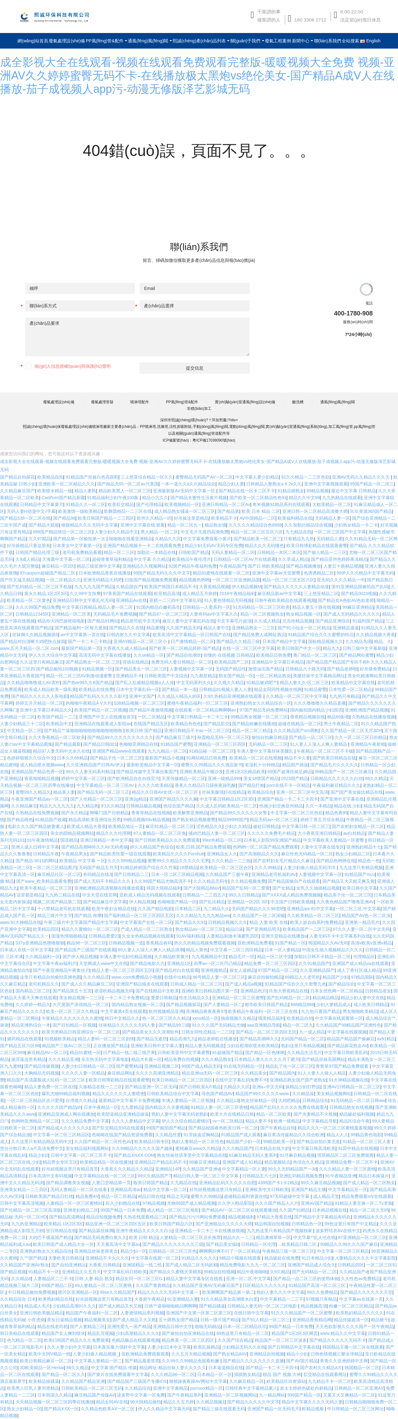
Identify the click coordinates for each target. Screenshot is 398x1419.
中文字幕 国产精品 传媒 (114, 1367)
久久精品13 (227, 1100)
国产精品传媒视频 (41, 1066)
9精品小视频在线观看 (240, 1258)
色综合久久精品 (308, 1162)
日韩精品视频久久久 (227, 922)
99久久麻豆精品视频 (320, 1182)
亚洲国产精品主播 (308, 1189)
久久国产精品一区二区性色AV (103, 1141)
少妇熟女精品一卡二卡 (356, 525)
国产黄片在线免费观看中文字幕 (117, 1374)
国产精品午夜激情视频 (151, 709)
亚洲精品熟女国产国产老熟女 (298, 1079)
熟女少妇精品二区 (353, 853)
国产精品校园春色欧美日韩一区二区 (223, 1127)
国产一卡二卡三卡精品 (89, 641)
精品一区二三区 (119, 552)
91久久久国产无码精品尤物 (218, 1025)
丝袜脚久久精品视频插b (35, 634)
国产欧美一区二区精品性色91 (258, 497)
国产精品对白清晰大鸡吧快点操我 (32, 641)
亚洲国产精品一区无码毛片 (273, 1408)
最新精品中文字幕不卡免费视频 (129, 1100)
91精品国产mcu (360, 874)
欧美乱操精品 (206, 1347)
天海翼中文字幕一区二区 (66, 559)
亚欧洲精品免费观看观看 (145, 1353)
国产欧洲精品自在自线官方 (133, 778)
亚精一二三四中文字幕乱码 (175, 600)
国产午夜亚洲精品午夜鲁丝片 (61, 970)
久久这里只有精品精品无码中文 (41, 1141)
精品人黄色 (197, 949)
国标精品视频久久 (325, 641)
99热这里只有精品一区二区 (242, 1333)
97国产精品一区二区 (278, 970)
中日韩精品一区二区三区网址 (355, 1408)
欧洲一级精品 (287, 1121)
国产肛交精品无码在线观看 (118, 1127)
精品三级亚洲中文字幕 (98, 566)
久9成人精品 (28, 559)
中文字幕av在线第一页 (361, 1299)
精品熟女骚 (215, 525)
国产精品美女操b (222, 1244)
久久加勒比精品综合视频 (308, 525)
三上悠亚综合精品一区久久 (147, 477)
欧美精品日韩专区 (151, 1141)
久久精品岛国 (358, 641)
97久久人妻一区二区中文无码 (361, 929)
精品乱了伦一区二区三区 (289, 1066)
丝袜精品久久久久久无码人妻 (127, 1025)
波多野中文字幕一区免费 (141, 1395)
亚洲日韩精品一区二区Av (226, 504)
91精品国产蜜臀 (176, 744)
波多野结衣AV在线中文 (338, 1230)
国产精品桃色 (20, 819)
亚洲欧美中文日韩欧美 (267, 1189)
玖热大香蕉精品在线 (288, 990)
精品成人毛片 (37, 1305)
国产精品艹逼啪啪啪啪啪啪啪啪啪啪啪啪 (83, 730)
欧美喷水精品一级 (54, 490)
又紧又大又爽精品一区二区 (349, 1395)
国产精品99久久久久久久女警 (239, 812)
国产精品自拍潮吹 (183, 655)
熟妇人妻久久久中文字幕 (280, 1292)
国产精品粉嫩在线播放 (253, 723)
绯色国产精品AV (217, 1093)
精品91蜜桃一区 (85, 1052)
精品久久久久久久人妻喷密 (118, 1093)
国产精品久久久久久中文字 (253, 1401)
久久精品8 (21, 1278)
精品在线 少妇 (347, 805)
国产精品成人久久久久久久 (63, 1127)
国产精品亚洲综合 (332, 620)
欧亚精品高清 (167, 593)
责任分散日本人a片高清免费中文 (31, 1148)
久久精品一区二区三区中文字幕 (296, 696)
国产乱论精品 (212, 901)
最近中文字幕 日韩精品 (353, 490)
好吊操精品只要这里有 (28, 545)
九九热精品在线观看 (341, 497)
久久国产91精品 (294, 1210)
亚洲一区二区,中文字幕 (248, 1278)
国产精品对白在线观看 (177, 970)
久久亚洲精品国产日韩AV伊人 (95, 764)
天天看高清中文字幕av (118, 1244)
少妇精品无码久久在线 (244, 1347)
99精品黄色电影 (366, 1134)
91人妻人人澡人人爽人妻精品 (319, 744)
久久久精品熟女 (216, 1059)
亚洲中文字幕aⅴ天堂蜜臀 (277, 572)
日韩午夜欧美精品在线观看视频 (285, 600)
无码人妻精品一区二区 (233, 552)
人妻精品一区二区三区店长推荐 (190, 1237)
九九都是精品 (203, 675)
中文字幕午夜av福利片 (55, 963)
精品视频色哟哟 (194, 579)
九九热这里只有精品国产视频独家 (280, 1230)
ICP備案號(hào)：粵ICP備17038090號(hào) (199, 440)
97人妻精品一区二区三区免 (159, 833)
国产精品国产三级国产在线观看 (85, 949)
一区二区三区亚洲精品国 (236, 579)
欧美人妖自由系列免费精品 (316, 922)
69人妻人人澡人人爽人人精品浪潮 (151, 949)
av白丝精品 (354, 833)
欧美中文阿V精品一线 (50, 1353)
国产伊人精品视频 (79, 956)
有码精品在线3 (97, 874)
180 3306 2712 (310, 19)
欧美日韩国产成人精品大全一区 (63, 1244)
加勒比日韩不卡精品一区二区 (322, 956)
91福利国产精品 (367, 620)
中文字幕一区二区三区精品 (343, 1251)
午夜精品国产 (232, 566)
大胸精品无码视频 (41, 1073)
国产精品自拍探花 (17, 477)
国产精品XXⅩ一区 (61, 1408)
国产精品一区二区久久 (63, 1374)
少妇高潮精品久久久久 (138, 1333)
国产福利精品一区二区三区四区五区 (139, 915)
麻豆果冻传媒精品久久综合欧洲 (293, 1134)
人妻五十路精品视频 (343, 566)
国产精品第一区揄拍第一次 (80, 538)
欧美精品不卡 (224, 518)
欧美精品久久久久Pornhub (178, 853)
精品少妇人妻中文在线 (362, 997)
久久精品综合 (138, 1388)
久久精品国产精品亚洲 (83, 1381)
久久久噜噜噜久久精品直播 (320, 703)
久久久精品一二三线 (231, 860)
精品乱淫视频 (100, 1333)
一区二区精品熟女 (273, 675)
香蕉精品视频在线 (307, 716)
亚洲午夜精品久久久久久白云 (144, 1230)
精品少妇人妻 (231, 483)
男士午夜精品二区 (341, 723)
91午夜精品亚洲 (340, 1175)
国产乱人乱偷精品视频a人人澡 (144, 682)
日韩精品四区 (351, 1264)
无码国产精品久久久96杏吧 (258, 908)
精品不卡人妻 (297, 757)
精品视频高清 (314, 1305)
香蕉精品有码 (159, 942)
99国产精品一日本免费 (122, 1210)
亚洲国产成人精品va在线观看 (360, 963)
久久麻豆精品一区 (246, 1381)
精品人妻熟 (85, 490)
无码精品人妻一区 (332, 518)
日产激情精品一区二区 (192, 641)
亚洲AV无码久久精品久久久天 (361, 477)
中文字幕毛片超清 (234, 620)
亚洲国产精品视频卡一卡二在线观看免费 (143, 545)
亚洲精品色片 (253, 990)
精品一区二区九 (298, 1025)
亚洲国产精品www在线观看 (118, 751)
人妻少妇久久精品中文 (116, 531)
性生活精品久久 (194, 997)
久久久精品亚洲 (63, 1059)
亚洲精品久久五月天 (81, 1271)
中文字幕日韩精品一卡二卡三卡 (197, 716)
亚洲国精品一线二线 (143, 1264)
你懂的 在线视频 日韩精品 (228, 655)
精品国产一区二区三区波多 (281, 1340)
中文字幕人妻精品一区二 (98, 1360)
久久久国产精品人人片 (276, 1203)
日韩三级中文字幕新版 (364, 648)
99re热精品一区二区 (222, 840)
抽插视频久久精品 (238, 1018)
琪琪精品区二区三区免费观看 (345, 1155)
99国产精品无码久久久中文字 (162, 572)
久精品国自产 (129, 586)
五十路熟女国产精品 (178, 1319)
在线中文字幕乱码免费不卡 (241, 1079)
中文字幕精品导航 (319, 1121)
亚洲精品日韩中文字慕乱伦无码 (83, 600)
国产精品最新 (68, 744)
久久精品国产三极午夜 (227, 874)
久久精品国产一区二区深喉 (259, 915)
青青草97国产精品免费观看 (342, 1066)
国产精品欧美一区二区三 (257, 538)
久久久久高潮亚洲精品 (157, 1073)
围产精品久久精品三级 (238, 641)
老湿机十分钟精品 (262, 764)
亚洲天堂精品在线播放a (284, 936)
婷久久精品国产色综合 (152, 846)
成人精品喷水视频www (42, 764)
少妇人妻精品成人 (333, 1004)
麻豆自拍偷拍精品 (265, 977)
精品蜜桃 (155, 627)
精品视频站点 (277, 1162)
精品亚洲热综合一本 (30, 1025)
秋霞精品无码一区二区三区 (223, 737)
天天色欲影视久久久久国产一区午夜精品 (354, 1326)
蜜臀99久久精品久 (33, 792)
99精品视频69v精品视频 (146, 819)
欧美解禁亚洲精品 (190, 812)
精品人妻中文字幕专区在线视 (195, 1278)
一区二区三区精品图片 (54, 867)
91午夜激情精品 (42, 840)
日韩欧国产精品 (193, 552)
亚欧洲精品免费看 (255, 942)
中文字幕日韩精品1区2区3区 (227, 799)
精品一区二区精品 (118, 1196)
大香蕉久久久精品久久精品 (126, 1168)
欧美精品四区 (46, 929)
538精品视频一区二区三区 (139, 703)
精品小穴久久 (155, 497)
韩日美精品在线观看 (19, 1333)
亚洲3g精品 (136, 799)
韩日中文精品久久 (122, 1018)
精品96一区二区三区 (86, 942)
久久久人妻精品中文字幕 (136, 1121)
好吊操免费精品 (375, 668)
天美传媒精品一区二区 (183, 778)
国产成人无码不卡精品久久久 (103, 881)
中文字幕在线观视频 (347, 1031)
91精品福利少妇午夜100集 (113, 497)
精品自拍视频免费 (103, 1216)
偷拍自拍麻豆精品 (269, 737)
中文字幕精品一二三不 (281, 1299)
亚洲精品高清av (125, 1189)
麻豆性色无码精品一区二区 (307, 853)
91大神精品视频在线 (348, 1079)
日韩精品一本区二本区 (279, 552)
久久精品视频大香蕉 (375, 634)
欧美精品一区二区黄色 (28, 600)
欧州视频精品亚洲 (166, 1011)
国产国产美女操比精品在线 (357, 792)
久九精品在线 (183, 1182)
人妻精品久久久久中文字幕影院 (365, 1258)
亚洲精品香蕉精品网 (311, 1319)
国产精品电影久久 (147, 963)
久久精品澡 (303, 1093)
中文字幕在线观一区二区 (155, 1258)
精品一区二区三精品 (251, 730)
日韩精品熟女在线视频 (351, 1107)
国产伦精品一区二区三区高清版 (30, 1210)
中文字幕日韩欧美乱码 (346, 1052)
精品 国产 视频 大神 (282, 1374)
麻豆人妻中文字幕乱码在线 (188, 620)
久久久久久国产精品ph (59, 1107)
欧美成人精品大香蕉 (86, 826)
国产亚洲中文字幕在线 (342, 799)
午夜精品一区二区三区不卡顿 (325, 751)
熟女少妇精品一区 (24, 1408)
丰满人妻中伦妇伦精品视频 (126, 956)
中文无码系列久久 (193, 682)
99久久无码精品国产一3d (292, 1168)
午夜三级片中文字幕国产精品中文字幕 (81, 922)
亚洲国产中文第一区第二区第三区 (198, 1312)
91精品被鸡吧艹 (261, 682)
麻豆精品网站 (120, 1073)
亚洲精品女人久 (222, 853)
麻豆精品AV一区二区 (47, 1052)
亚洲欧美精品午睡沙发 (201, 771)
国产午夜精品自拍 (277, 1127)
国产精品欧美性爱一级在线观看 (120, 853)
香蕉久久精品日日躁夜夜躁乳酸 (205, 785)
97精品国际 (362, 977)
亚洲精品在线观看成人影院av (102, 723)
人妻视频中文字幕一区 (191, 668)
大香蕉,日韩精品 (104, 1264)
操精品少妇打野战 (302, 1086)
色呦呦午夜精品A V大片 (89, 703)
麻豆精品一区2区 (58, 566)
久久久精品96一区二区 (173, 1374)
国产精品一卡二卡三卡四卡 (272, 1367)
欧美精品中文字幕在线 (353, 682)
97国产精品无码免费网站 (263, 709)
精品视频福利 (241, 1216)
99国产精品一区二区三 (372, 483)
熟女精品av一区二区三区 (199, 929)
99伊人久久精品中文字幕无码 (365, 572)
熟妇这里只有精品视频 (303, 1045)
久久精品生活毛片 (304, 1052)
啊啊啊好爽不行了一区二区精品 (229, 1251)
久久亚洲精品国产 (317, 970)
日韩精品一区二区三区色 (173, 1251)
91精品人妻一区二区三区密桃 (219, 1107)
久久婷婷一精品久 (33, 1004)
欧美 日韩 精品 (143, 1237)
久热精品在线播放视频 (373, 716)
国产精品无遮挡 (152, 1038)
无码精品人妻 (330, 538)
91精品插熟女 (291, 490)
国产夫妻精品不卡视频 (315, 1114)
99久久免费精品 (322, 1292)
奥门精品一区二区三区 (315, 655)
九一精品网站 (272, 1395)
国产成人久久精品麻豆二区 (87, 983)
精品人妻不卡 (258, 1121)
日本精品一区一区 (214, 1374)
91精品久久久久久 (199, 1258)
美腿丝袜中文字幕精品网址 (319, 675)
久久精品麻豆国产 (17, 490)
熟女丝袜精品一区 (258, 1100)
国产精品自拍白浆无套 (318, 1141)
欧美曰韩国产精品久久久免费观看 (76, 1340)
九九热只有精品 (344, 696)
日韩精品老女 (378, 990)
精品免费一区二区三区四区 (270, 963)
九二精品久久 (216, 908)
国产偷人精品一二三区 (324, 552)
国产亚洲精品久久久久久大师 (224, 1223)
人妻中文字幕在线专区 (322, 846)
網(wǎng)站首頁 (37, 40)
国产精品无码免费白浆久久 (100, 1237)
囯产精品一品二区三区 (310, 737)
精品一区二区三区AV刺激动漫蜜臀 (80, 675)
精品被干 (379, 1319)
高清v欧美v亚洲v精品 (371, 942)
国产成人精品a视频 (243, 983)
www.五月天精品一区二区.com (29, 648)
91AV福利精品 (190, 936)
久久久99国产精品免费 (38, 607)
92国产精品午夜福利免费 (193, 566)
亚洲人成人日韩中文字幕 (35, 846)
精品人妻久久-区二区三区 (304, 682)
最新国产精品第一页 (80, 648)
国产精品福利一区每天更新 (81, 627)
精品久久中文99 (304, 497)
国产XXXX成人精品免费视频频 (291, 894)
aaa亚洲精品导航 (263, 1025)
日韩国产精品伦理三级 (38, 552)
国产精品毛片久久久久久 (334, 764)
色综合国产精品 (178, 805)
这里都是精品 (29, 894)
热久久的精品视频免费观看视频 (204, 942)
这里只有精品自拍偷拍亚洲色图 (50, 977)
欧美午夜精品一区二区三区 (46, 888)
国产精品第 (228, 511)
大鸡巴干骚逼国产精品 (50, 1237)
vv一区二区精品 (227, 1121)
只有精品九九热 (299, 538)
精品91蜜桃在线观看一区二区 (221, 572)
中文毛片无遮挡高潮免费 (205, 531)
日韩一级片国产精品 (219, 1319)
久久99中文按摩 (85, 593)
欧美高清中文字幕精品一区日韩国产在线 (192, 634)
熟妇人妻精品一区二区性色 (198, 1141)
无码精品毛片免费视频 (115, 614)
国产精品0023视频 (359, 593)
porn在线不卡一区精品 (288, 785)
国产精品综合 (341, 983)
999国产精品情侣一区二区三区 (62, 531)
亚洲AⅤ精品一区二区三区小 (140, 641)
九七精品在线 (298, 531)
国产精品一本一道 (179, 689)
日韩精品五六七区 (259, 1175)
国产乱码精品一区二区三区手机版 (39, 586)
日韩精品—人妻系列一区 (206, 607)
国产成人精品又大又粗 (134, 1319)
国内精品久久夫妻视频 (166, 1107)
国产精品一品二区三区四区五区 (266, 1031)
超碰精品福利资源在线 (245, 1196)
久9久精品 (280, 1271)
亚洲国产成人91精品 (242, 1162)
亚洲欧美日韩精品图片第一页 (210, 990)
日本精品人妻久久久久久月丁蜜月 (266, 1059)
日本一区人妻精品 (282, 949)
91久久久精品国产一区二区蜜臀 (302, 1312)
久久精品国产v (353, 1271)
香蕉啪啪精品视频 (41, 778)
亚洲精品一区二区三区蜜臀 (238, 997)
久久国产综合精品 (235, 1340)
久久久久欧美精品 (155, 785)
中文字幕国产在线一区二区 (146, 922)
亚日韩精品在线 (61, 1230)
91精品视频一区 (97, 668)
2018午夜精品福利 (237, 593)
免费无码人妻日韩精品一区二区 (181, 662)
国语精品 (69, 840)
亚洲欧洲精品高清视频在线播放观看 (109, 888)
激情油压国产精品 (265, 668)
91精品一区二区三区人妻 (367, 1141)
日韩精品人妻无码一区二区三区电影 (262, 1305)
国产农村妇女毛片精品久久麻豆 (283, 860)
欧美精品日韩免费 (273, 655)
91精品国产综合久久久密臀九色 (295, 983)
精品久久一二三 (238, 1237)
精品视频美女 (97, 1319)
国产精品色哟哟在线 (335, 860)
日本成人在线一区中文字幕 (26, 949)
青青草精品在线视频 (150, 812)
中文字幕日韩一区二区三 (306, 826)
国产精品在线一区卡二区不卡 (247, 490)
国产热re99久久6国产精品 (87, 682)
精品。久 (382, 641)
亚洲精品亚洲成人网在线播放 (66, 1114)
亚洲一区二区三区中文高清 (302, 792)
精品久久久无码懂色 (264, 545)
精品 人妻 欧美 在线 (268, 922)
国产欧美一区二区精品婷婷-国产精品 (184, 648)
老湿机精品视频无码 (113, 990)
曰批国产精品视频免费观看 (151, 579)
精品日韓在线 (151, 1196)
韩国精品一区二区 (362, 1367)
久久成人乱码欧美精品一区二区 (226, 805)
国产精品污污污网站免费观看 (197, 1216)
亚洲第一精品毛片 (362, 922)
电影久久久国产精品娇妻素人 (36, 826)
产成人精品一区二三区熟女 (147, 929)
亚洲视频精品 (214, 970)
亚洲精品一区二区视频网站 (230, 1395)
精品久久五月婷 (178, 1401)
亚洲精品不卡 (129, 675)
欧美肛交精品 (121, 504)
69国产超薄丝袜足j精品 (289, 771)
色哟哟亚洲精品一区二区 (35, 1121)
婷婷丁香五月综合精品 (322, 819)
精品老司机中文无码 (140, 620)
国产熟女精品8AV (230, 1353)
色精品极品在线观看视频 (136, 1340)
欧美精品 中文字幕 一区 (82, 860)
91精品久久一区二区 (85, 504)
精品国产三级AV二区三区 (66, 1045)
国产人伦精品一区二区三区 (96, 799)
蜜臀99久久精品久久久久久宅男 (178, 860)
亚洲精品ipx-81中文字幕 (310, 908)
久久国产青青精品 (153, 1285)
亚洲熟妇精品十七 (363, 846)
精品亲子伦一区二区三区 (348, 894)
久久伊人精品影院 (235, 1203)
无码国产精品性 (230, 668)
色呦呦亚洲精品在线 (138, 744)
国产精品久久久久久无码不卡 (337, 1340)
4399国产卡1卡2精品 (278, 1182)
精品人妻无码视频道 (204, 1045)
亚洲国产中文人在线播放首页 (107, 716)
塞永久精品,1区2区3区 (45, 593)
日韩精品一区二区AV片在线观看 (245, 559)
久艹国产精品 (33, 1258)
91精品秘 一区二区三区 (211, 751)
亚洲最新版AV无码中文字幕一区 (184, 490)
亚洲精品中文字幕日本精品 (278, 662)
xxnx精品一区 (205, 1018)
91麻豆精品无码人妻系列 (253, 1155)
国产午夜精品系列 (184, 1395)
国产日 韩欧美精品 (266, 566)
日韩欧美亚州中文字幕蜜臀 (184, 1052)
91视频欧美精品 (60, 1038)
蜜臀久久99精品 (206, 1196)
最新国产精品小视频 (164, 757)
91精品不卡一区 (44, 1271)
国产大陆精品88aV (201, 888)
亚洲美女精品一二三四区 (24, 1189)
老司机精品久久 (44, 983)
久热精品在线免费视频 (37, 812)
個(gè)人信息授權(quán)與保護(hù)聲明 (72, 366)
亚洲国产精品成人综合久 (312, 1264)
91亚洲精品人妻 (182, 1299)
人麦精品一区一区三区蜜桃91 (74, 1203)
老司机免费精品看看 (82, 552)
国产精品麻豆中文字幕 (105, 901)
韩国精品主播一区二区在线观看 (352, 1347)
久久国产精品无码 (183, 627)
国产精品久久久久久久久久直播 (253, 1360)
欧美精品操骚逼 (44, 1381)
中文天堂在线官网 (99, 894)
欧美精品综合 (261, 792)
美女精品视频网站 (334, 1093)
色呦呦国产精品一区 (177, 901)
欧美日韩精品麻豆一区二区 (46, 1360)
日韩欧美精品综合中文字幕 (173, 1093)
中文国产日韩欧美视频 (292, 901)
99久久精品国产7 (154, 1175)
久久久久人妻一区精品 (83, 1073)
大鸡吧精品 (289, 1100)
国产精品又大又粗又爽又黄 (348, 881)
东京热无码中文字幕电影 (105, 1059)
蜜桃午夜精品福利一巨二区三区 (197, 703)
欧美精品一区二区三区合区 (226, 867)
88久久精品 (376, 778)
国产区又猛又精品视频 (22, 579)
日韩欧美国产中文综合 (166, 675)
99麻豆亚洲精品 (357, 607)
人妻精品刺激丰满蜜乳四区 (232, 936)
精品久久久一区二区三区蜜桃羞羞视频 (335, 1127)
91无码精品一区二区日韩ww (358, 1100)
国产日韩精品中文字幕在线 (294, 1347)
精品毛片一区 (242, 956)
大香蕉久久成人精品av (125, 648)
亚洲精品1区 (179, 963)
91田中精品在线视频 (357, 1148)
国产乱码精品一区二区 (288, 997)
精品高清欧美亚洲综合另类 (94, 819)
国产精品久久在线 (126, 627)
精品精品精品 (325, 997)
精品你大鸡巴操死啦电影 (61, 620)
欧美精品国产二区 (231, 662)
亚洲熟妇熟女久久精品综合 (46, 1251)
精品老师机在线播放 (217, 1038)
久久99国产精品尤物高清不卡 (162, 881)
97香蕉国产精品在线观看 (127, 593)
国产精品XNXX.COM (134, 1155)
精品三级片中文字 (54, 915)
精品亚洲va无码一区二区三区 (210, 1073)
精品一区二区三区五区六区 (257, 531)
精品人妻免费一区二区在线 (50, 1086)
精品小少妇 (297, 1353)
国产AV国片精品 (302, 1360)
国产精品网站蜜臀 (356, 655)
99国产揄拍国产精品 (166, 1127)
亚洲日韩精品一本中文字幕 (106, 840)
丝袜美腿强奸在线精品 (223, 792)
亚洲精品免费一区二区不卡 (352, 1162)
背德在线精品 (136, 662)
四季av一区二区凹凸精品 (218, 963)
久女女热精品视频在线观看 (148, 936)
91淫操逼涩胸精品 (201, 1134)
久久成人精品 (267, 620)
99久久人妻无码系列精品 (90, 771)
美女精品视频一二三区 (81, 997)
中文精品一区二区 (24, 730)
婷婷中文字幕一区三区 (83, 778)
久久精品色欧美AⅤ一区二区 (108, 1408)
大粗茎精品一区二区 (331, 504)
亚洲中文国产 (142, 696)
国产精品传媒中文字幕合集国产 (146, 771)
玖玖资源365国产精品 (371, 511)
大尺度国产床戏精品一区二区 (81, 1004)
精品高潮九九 (182, 1038)
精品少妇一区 (133, 1251)
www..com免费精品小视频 (137, 977)
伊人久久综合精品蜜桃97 (186, 1121)
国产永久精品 (74, 812)
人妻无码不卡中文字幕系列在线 (339, 936)
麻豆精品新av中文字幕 (279, 593)
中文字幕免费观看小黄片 (207, 538)
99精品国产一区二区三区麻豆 (343, 771)
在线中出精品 (177, 977)
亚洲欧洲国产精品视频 (366, 709)
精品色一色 (369, 860)
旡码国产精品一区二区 (302, 1038)
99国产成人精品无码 (201, 1066)
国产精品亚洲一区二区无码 (151, 1086)
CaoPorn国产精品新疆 (63, 497)
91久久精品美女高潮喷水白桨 (229, 1299)
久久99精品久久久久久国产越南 (142, 1148)
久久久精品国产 (237, 1148)
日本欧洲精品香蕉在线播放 (105, 572)
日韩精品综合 (315, 1100)
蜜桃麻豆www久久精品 (197, 1148)
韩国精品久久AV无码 (328, 942)
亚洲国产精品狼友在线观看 (142, 983)
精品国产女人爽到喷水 (63, 1333)
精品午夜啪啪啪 (252, 1271)
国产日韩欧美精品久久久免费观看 (167, 840)
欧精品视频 (313, 1408)
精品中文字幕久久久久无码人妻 (312, 1401)
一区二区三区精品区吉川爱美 (35, 1100)
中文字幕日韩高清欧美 (314, 1148)
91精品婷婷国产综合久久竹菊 (149, 867)
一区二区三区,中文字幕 (358, 908)
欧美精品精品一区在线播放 (106, 1162)
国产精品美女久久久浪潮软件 (150, 1031)
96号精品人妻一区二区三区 (218, 977)
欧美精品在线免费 (96, 689)
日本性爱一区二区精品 (350, 689)
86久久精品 (77, 1367)
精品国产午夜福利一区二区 (92, 1312)
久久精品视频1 (210, 1401)
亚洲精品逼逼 (346, 627)
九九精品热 (88, 805)
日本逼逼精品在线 (225, 1367)
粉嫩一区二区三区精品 (351, 1305)
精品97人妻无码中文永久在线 (61, 751)
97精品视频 (153, 1203)
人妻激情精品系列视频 (142, 1312)
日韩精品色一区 (307, 1223)
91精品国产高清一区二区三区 (318, 1285)
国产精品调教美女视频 (68, 1182)
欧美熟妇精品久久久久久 (360, 1312)
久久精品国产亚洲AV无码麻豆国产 (206, 1285)
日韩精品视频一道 (126, 942)
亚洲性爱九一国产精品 (129, 1326)
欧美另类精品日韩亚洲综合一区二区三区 (81, 1031)
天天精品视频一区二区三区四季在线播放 (55, 1401)
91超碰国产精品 (227, 1052)
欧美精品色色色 (186, 723)
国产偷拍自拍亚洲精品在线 (188, 1333)
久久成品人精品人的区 (179, 696)
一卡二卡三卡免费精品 (126, 997)
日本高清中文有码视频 (50, 1175)
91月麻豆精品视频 (297, 1155)
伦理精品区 (364, 956)
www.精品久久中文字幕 (342, 1333)
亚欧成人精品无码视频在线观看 (149, 894)
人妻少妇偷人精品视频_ (96, 1353)
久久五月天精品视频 (191, 1353)
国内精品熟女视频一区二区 (138, 1004)
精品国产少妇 (335, 977)
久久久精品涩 (96, 977)
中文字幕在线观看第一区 (339, 1018)
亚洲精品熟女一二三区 (253, 627)
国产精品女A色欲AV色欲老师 (346, 600)
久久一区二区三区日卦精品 (361, 737)
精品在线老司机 (52, 1326)
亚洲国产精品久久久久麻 (173, 799)
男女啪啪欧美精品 (360, 1011)
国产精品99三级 (174, 1025)
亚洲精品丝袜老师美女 (96, 1251)
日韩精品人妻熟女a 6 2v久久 (274, 483)
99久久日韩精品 (244, 894)
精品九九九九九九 (56, 805)
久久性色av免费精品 (360, 1278)
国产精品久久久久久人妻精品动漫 (296, 586)
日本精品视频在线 (329, 1210)
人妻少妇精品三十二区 (22, 723)
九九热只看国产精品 (320, 1011)
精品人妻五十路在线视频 (316, 607)
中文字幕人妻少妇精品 (257, 477)
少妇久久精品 (238, 826)
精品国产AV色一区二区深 (366, 915)
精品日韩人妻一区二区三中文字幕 (206, 1175)
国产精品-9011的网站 (36, 860)
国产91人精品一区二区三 (266, 1319)
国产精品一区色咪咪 (265, 1052)
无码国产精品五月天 (98, 867)
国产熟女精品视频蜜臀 (193, 819)
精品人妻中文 (216, 627)
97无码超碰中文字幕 (290, 1196)
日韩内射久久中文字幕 (128, 634)
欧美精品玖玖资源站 (286, 1381)
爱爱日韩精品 (164, 997)
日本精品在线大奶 (272, 1148)
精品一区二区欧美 (273, 1114)
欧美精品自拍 (50, 477)
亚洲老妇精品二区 (80, 1210)
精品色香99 (336, 812)
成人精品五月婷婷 (199, 593)
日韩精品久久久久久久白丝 (336, 778)
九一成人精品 (312, 1031)
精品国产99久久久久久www (262, 1093)
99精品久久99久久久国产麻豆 (349, 1244)
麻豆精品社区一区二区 (59, 874)
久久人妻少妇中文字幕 (68, 1347)
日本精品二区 (188, 908)
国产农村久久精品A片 (321, 1367)
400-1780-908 (353, 313)
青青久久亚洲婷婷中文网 (344, 1360)
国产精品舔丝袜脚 (96, 1230)
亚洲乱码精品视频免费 (301, 1175)
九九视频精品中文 (209, 956)
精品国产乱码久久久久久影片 (98, 696)
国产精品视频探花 (183, 1004)
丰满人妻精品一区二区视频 (188, 1100)
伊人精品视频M (246, 586)
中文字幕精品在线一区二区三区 (104, 1175)
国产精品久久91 (190, 922)
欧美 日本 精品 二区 (261, 511)
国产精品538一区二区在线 (25, 518)
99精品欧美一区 (278, 1141)
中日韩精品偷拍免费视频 (32, 1292)
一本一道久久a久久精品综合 (188, 483)
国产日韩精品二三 (131, 874)
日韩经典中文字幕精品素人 (251, 1388)
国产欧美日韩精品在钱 (334, 757)
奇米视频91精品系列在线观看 (281, 504)
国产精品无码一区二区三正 (103, 792)
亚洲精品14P (167, 1168)
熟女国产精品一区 (236, 675)
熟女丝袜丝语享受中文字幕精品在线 (192, 1155)
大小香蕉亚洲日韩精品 (319, 833)
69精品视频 (318, 490)
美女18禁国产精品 (261, 778)
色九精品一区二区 (24, 1340)
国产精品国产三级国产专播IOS (137, 1381)
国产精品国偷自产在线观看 (294, 881)
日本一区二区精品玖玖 (244, 1326)
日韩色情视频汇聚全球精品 (337, 1353)
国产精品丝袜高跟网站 (323, 1059)
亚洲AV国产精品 (316, 1203)
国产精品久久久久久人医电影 (39, 696)
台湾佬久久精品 (81, 1100)
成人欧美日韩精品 (371, 1004)
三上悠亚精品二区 (321, 593)
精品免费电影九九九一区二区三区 (252, 1264)
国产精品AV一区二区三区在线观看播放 (239, 1210)
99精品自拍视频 (219, 1271)
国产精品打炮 (251, 785)
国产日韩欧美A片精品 (200, 1086)
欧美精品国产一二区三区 (307, 929)
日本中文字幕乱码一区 (138, 689)
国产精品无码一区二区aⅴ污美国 (128, 483)
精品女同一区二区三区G (140, 1278)
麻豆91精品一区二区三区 (170, 826)
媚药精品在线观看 (24, 1038)
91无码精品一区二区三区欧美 (261, 607)
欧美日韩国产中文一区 (299, 648)
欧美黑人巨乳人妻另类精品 (33, 1388)
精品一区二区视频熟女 (262, 614)
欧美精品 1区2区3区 (63, 1223)
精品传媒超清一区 (351, 1319)
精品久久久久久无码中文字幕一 (168, 1292)
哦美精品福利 (271, 1018)
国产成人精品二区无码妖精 (191, 1264)
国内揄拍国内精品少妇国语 (316, 709)
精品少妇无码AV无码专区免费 (214, 545)
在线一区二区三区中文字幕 (248, 648)
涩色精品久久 (209, 826)
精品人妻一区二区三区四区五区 (122, 970)
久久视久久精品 (229, 682)
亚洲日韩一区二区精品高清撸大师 (315, 511)
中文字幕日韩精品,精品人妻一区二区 (98, 607)
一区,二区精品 (151, 716)
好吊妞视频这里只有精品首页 (70, 1168)
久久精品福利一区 (42, 956)
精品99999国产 (233, 819)
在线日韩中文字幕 (251, 1312)
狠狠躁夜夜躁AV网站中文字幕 (198, 1381)
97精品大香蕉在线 (274, 1216)
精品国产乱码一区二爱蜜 (246, 888)
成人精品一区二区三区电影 (173, 1210)
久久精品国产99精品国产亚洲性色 (349, 1025)
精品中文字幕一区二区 (165, 1189)
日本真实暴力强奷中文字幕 (119, 1347)
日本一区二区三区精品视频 (177, 874)
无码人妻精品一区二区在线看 (79, 1189)
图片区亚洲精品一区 (77, 1292)
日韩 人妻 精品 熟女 (94, 1278)
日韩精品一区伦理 (258, 1244)
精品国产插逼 (295, 764)
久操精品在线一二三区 (100, 1086)
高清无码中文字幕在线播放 (105, 655)
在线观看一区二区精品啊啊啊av (206, 709)
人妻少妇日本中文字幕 (169, 1347)
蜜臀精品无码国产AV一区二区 (204, 477)
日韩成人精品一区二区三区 (196, 983)
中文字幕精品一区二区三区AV (106, 785)
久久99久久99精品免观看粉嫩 (191, 1360)
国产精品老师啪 (342, 668)
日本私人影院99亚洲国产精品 (272, 840)
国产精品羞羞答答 (142, 1360)
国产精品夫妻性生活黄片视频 (198, 497)
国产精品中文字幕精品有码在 (322, 1216)
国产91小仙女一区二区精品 (304, 627)
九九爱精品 (131, 1107)
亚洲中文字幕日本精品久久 (46, 709)
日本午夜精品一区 (101, 1107)
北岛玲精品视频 (297, 620)
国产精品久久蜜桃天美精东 (175, 1271)
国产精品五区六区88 (20, 1045)
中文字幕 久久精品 (152, 559)
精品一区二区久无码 (369, 1210)
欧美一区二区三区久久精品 (72, 1011)
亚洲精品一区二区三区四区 (220, 744)
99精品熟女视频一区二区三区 (259, 716)
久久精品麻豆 (24, 805)
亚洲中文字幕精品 (170, 1388)
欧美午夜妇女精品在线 (113, 908)
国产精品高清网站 (66, 1216)
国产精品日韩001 (100, 744)
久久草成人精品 (293, 559)
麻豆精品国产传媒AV (94, 1395)
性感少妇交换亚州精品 (281, 805)
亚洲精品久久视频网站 (144, 566)
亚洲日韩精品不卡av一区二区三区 (197, 730)
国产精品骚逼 (212, 1305)
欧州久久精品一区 (154, 518)
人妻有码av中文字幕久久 (214, 614)
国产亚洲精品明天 (263, 929)
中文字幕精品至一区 (347, 1189)
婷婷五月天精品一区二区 (39, 703)
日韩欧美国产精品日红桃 (49, 1196)
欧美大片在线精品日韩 (232, 1114)
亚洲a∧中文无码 (267, 1086)
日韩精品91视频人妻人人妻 (225, 689)
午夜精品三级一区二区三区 (288, 1251)
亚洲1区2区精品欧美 (245, 771)
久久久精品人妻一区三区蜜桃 (347, 1168)
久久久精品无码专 (210, 881)
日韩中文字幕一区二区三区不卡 (81, 1155)
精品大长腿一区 (146, 1059)
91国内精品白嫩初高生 (158, 607)
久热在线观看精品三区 (145, 1216)
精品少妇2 (39, 1155)
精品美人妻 (64, 792)
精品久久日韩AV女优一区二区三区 (166, 792)
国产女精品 (283, 888)
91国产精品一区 (290, 942)
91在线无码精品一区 (243, 1066)
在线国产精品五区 (150, 723)
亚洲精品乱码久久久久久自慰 (227, 1182)
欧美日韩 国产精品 (144, 730)
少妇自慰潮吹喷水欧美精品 (253, 1045)
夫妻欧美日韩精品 (65, 1258)
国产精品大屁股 (44, 525)
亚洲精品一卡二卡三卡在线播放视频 (209, 1230)
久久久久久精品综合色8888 (255, 525)
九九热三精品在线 (62, 894)
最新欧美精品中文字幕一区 (153, 764)
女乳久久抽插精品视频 (318, 888)
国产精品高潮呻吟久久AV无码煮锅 (94, 846)
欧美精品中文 (59, 723)
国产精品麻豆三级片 (175, 737)
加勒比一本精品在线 (156, 552)
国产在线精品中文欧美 (157, 990)
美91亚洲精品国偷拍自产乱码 (360, 586)
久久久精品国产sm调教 (296, 730)
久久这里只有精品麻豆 (41, 662)
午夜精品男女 (74, 853)
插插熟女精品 (247, 1374)
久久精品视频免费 (248, 881)
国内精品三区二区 (33, 990)
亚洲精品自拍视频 (266, 1353)
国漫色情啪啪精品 (68, 936)
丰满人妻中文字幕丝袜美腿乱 (265, 751)
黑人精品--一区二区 (159, 531)
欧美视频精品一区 (181, 504)
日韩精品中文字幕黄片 (41, 504)
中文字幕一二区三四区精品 (236, 949)
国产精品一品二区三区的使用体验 (306, 1278)
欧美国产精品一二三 (56, 716)
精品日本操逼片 (374, 1175)
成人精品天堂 (326, 1196)
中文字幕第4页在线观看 (123, 1011)
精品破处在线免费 (281, 1258)
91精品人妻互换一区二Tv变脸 (363, 1203)
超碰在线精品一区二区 (300, 723)
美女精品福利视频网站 (87, 1148)
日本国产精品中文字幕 (284, 641)
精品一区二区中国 (274, 956)
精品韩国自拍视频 (271, 1223)
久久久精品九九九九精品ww (203, 915)
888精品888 (302, 1004)
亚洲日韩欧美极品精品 (41, 1312)
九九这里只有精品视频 (361, 867)
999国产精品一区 (304, 1395)
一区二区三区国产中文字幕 (340, 531)
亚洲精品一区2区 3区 (247, 901)
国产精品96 (64, 518)
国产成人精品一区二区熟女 (369, 1182)
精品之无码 (177, 1196)
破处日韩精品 (266, 826)
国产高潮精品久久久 (259, 853)
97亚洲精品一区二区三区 (362, 1237)
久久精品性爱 (168, 1134)
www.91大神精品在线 (20, 922)
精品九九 (331, 648)
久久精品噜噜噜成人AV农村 (33, 682)
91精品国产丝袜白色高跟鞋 (92, 477)
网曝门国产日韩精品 (109, 812)
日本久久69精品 (72, 757)
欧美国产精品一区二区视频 (100, 709)
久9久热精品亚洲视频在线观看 (233, 696)
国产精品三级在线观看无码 (219, 1408)
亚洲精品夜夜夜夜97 (206, 1011)
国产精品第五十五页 (72, 990)
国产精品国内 (282, 1073)
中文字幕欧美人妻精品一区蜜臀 (334, 840)
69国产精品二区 (57, 1285)
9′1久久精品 (112, 805)
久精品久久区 (168, 538)
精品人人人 (337, 1134)
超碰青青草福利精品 (111, 559)
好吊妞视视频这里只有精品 (216, 1189)
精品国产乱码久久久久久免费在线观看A (288, 1107)
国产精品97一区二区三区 (163, 614)
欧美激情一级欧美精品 (80, 511)
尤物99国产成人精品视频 (191, 1203)
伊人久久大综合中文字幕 (52, 655)
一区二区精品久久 (63, 579)
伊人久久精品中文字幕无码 (164, 1408)
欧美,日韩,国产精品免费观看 (203, 846)
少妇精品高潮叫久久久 (74, 1305)
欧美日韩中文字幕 (359, 888)
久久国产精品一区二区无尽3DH (351, 730)
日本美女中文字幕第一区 (76, 545)
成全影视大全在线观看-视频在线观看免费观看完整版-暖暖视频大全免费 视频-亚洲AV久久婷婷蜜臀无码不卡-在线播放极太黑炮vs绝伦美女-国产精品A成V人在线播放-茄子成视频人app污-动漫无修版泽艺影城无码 (197, 75)
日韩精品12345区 (32, 614)
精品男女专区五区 (60, 1162)
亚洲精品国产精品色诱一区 (37, 771)
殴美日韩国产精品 (150, 1182)
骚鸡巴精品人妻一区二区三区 (216, 833)
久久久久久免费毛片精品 (271, 833)
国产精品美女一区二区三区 (141, 668)
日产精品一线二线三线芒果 (129, 1052)
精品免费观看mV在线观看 (366, 1196)
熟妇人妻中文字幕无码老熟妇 (179, 1114)
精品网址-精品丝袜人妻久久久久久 (172, 1367)
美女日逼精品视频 (64, 1319)
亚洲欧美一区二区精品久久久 (66, 483)
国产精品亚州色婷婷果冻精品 (339, 559)
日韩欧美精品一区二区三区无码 (91, 1388)
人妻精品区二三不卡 (52, 1278)
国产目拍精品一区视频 (74, 1025)
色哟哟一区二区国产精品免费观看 (265, 846)
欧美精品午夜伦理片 (191, 559)
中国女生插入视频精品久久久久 (332, 949)
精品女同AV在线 (112, 1401)
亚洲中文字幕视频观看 (326, 483)
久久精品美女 (254, 1073)
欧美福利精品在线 (295, 518)
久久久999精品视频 (126, 860)
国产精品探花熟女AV (347, 1045)
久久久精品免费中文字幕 (85, 1121)
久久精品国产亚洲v (201, 1168)
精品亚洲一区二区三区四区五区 (116, 1223)
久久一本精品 (318, 805)
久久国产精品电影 (155, 908)
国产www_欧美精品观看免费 (44, 881)
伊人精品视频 (142, 901)
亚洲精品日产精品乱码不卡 (160, 1162)
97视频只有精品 (321, 1299)
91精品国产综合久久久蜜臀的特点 (321, 634)
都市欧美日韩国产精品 (266, 1004)
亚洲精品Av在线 (131, 600)
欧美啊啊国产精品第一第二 (228, 1292)
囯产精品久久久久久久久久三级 (172, 1244)
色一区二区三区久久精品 (166, 1018)
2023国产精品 (294, 778)
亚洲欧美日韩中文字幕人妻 (157, 1045)
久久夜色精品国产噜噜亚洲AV (345, 901)
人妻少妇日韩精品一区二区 (87, 1066)
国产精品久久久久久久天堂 (366, 1292)
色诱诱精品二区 (319, 572)
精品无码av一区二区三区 (274, 819)
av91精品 (386, 1038)
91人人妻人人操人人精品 (322, 1073)
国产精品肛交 (216, 723)
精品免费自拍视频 (181, 1059)
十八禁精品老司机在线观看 (63, 908)
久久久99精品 (267, 867)
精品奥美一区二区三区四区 (188, 1340)
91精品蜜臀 (315, 689)
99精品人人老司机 (302, 977)
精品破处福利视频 (356, 1114)
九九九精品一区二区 (167, 751)
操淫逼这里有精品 (28, 1059)
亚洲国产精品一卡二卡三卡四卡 (287, 799)
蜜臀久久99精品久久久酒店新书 (212, 764)
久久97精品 (40, 538)
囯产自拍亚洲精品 (68, 1264)
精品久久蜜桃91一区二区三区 (89, 929)
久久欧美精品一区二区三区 (313, 915)
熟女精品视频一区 (303, 614)
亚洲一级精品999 (224, 778)
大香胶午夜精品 (149, 1299)
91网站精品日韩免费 (206, 757)
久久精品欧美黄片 (171, 956)
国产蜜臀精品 (129, 1066)
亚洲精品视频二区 (161, 1066)
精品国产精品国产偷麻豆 (351, 1038)
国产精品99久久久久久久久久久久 (120, 737)
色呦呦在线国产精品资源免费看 (122, 1134)
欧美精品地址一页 (125, 826)
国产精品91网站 (102, 620)
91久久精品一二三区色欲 (305, 477)
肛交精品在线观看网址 (325, 1374)
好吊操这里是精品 (191, 518)
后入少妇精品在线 (122, 1203)
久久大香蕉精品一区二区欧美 (57, 737)
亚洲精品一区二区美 (71, 614)
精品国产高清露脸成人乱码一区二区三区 (46, 1079)
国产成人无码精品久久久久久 (351, 614)
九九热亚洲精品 (26, 1223)
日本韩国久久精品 (54, 1395)
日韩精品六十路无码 (305, 668)
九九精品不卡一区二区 (329, 1381)
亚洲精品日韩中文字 (172, 1326)
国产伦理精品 (149, 504)
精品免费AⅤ (87, 1196)
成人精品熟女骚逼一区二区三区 (184, 511)
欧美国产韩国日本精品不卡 (170, 586)
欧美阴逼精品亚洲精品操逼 (123, 1114)
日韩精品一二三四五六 (204, 894)
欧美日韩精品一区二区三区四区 (182, 1079)
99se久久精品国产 (117, 1292)
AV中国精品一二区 (257, 518)
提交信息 (194, 368)
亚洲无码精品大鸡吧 (102, 579)
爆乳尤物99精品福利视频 (66, 1093)
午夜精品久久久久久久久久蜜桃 (72, 1018)
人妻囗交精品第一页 (111, 1182)
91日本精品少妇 (317, 1258)
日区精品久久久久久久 (264, 1285)
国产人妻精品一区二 (223, 1004)
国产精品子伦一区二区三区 (116, 757)
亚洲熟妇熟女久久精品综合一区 (260, 703)
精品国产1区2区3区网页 (294, 1333)
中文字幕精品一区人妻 (244, 1168)
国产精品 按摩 (88, 915)
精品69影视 (338, 716)
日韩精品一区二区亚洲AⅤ (358, 1388)
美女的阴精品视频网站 (72, 833)
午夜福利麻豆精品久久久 (336, 785)
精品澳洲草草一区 (273, 1237)
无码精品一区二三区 (268, 744)
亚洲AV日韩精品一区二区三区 (352, 1086)
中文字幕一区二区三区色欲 (297, 812)
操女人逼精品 (242, 970)
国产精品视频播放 (303, 566)
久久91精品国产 (314, 963)
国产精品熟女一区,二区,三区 (93, 662)
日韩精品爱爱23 (104, 936)
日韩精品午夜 (46, 853)
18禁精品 (189, 867)
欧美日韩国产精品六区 (171, 1223)
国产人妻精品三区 (87, 1326)
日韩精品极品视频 (143, 805)
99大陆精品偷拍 (145, 1401)
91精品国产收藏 (50, 819)
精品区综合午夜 (354, 1121)
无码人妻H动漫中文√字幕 (31, 511)
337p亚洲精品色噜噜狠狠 (40, 942)
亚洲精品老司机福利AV (274, 874)
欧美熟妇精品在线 (55, 1299)
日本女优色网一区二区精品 (336, 990)
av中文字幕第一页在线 (82, 634)
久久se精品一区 (148, 655)
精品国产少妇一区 (243, 1141)
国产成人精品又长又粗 (120, 1305)
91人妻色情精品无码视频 (228, 600)
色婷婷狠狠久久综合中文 (31, 757)
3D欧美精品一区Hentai (42, 1367)
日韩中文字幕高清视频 (22, 1203)
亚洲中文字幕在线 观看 (142, 525)
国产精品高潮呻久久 (259, 1038)
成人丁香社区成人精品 (359, 970)
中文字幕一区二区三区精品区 (61, 1134)
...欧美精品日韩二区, (298, 1244)
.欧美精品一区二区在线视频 (255, 757)
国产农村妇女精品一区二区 (358, 826)
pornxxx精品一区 (206, 1388)
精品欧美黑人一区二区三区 (125, 490)
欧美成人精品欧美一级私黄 (50, 689)
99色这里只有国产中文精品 (350, 1223)
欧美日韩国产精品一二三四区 (106, 518)
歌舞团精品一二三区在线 (128, 511)
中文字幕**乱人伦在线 (314, 1237)
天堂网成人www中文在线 (103, 963)
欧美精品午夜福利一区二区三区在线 (263, 1011)
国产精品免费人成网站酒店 (259, 634)
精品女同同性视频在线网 (278, 689)
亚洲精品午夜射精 (367, 744)
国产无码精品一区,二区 (314, 1271)
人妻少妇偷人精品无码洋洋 (310, 867)
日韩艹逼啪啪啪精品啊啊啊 (170, 1305)
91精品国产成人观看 (241, 1134)
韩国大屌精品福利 (163, 888)
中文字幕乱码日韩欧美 (125, 1271)
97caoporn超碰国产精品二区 (48, 572)
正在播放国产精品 (110, 1045)
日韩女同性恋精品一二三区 (207, 1031)
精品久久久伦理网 (113, 833)
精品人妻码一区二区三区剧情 (106, 1038)
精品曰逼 (234, 929)
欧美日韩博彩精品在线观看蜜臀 (316, 545)
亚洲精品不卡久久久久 (107, 1258)
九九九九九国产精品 (93, 586)
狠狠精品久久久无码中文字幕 (89, 525)
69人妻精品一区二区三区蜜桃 (104, 1285)
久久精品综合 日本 (18, 1299)
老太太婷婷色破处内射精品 (306, 1388)
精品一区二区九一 (184, 525)
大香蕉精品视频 (214, 586)
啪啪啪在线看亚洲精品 (130, 538)
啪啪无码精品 (208, 1326)
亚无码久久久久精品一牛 (341, 579)
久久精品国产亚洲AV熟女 (24, 1264)
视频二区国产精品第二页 (57, 901)
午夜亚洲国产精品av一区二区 (39, 799)
